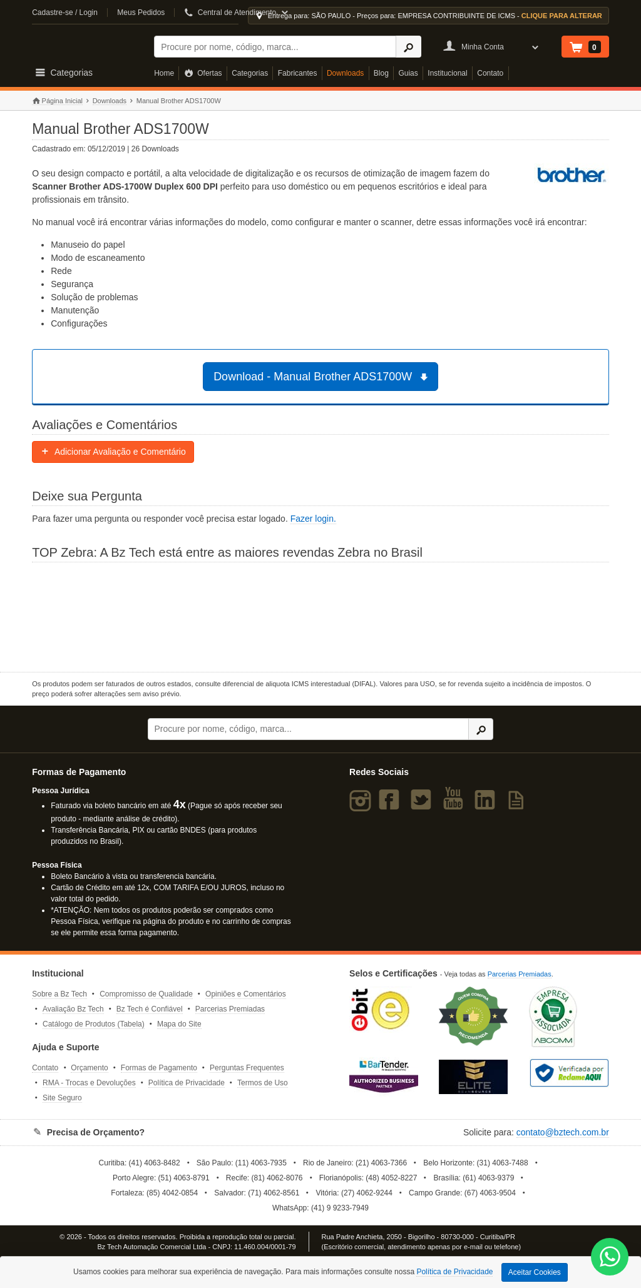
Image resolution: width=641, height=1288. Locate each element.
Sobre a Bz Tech (59, 994)
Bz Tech (85, 45)
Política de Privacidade (186, 1082)
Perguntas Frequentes (247, 1067)
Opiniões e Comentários (245, 994)
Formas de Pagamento (159, 1067)
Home (164, 73)
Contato (490, 73)
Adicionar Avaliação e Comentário (113, 452)
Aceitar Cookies (534, 1272)
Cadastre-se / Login (65, 12)
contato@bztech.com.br (562, 1132)
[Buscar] (275, 47)
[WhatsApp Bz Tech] (610, 1258)
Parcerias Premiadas (230, 1009)
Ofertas (203, 73)
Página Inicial (57, 101)
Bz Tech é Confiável (149, 1009)
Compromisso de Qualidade (146, 994)
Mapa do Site (179, 1024)
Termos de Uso (262, 1082)
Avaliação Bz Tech (73, 1009)
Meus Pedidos (141, 12)
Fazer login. (313, 519)
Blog (381, 73)
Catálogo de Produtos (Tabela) (94, 1024)
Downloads (345, 73)
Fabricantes (297, 73)
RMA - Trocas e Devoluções (89, 1082)
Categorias (250, 73)
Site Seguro (62, 1097)
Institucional (447, 73)
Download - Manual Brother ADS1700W (322, 376)
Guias (408, 73)
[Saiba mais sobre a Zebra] (320, 615)
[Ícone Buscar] (408, 47)
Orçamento (89, 1067)
